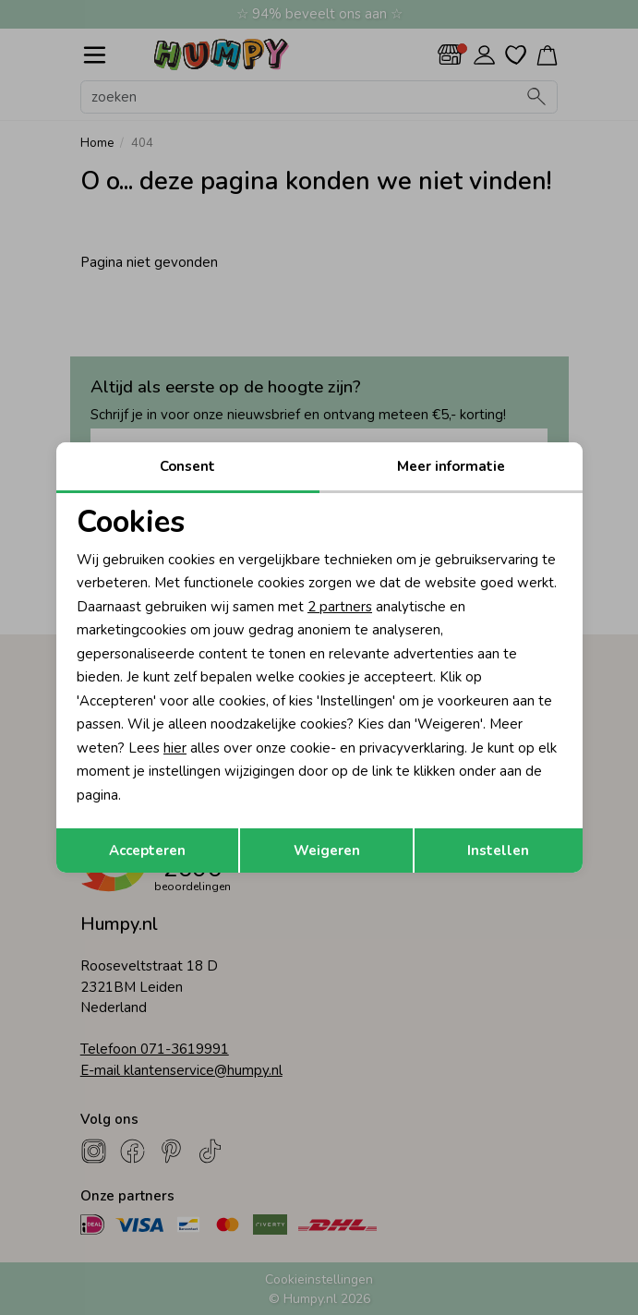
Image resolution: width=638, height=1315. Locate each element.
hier (175, 748)
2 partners (339, 606)
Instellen (498, 850)
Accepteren (147, 850)
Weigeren (327, 850)
